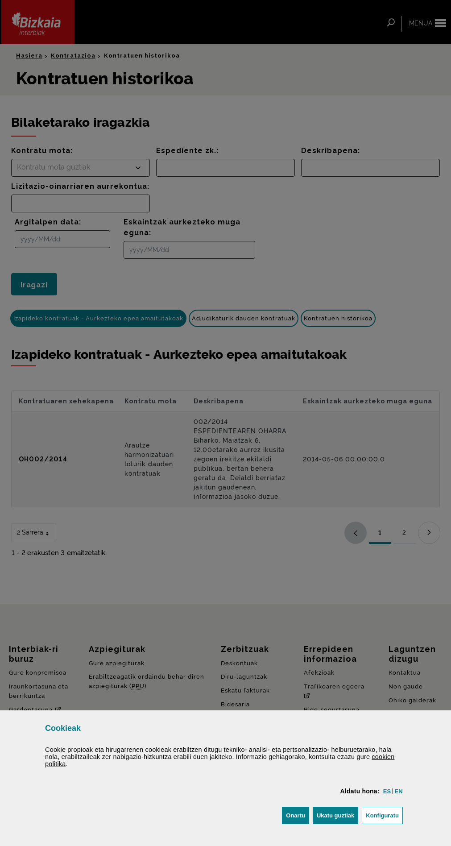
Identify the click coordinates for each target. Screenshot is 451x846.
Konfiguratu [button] (384, 814)
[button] (387, 791)
